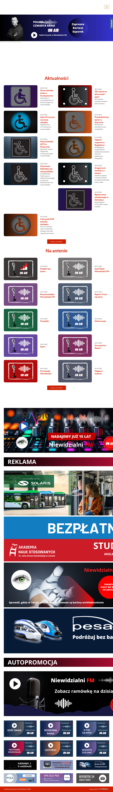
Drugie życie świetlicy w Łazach (100, 170)
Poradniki (44, 321)
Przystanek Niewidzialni (45, 372)
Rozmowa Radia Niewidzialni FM (47, 295)
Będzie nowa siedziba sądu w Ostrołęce (101, 197)
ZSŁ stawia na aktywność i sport (101, 94)
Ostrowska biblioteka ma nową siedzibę (46, 169)
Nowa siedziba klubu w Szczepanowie (46, 93)
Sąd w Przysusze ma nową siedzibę (47, 120)
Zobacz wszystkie (57, 241)
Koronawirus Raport (100, 346)
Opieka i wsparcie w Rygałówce (100, 142)
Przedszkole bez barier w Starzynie (102, 120)
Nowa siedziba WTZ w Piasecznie (46, 144)
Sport (42, 346)
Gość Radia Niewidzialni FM (102, 270)
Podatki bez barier (45, 270)
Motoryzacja (100, 321)
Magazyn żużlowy (99, 372)
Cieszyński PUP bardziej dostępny (47, 222)
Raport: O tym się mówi (101, 295)
